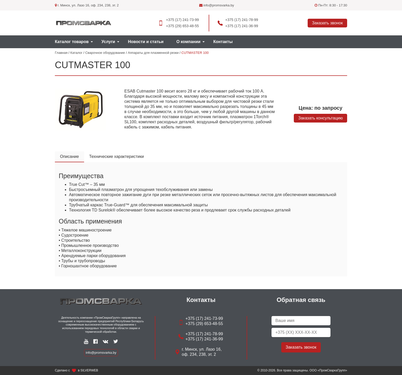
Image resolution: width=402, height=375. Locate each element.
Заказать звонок (327, 23)
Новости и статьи (146, 41)
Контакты (223, 41)
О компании (188, 41)
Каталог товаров (72, 41)
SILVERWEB (89, 370)
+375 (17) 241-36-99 (241, 26)
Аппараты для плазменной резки (153, 53)
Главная (61, 53)
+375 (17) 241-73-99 (182, 20)
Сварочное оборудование (105, 53)
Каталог (76, 53)
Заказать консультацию (320, 118)
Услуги (108, 41)
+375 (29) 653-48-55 (182, 26)
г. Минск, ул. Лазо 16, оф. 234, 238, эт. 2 (87, 5)
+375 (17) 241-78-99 (241, 20)
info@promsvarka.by (216, 5)
